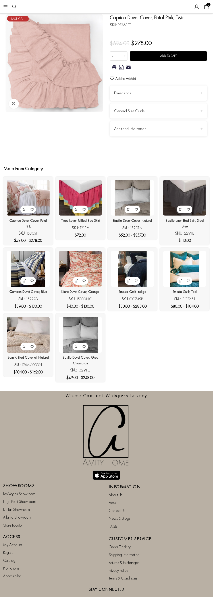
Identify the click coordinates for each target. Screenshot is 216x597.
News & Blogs (119, 505)
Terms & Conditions (123, 565)
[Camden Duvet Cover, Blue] (26, 269)
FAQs (113, 513)
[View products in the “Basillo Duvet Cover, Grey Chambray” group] (76, 352)
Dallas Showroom (16, 496)
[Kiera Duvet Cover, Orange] (80, 269)
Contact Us (117, 497)
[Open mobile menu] (5, 6)
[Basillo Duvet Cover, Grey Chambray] (80, 341)
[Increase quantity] (124, 56)
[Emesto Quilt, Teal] (186, 269)
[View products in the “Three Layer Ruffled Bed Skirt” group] (76, 207)
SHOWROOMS (19, 473)
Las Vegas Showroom (19, 480)
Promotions (11, 555)
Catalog (9, 547)
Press (112, 489)
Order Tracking (120, 534)
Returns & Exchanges (124, 549)
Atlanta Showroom (17, 504)
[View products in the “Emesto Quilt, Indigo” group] (129, 280)
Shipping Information (124, 541)
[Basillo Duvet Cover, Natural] (133, 196)
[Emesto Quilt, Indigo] (133, 269)
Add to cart (168, 56)
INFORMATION (125, 474)
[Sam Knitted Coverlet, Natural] (26, 341)
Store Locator (13, 512)
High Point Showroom (19, 488)
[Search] (14, 6)
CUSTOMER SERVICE (130, 526)
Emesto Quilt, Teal (186, 290)
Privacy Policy (118, 557)
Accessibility (12, 563)
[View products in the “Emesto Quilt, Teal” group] (182, 280)
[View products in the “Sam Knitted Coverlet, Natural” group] (23, 352)
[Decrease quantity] (112, 56)
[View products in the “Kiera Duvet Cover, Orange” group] (76, 280)
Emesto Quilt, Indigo (133, 290)
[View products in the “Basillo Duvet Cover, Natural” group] (129, 207)
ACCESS (11, 524)
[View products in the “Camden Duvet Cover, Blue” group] (23, 280)
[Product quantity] (118, 56)
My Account (12, 531)
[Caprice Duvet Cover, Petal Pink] (26, 196)
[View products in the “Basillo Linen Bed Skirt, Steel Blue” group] (182, 207)
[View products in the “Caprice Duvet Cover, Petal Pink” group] (23, 207)
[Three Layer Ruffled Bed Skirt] (80, 196)
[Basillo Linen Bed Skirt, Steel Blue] (186, 196)
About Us (115, 481)
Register (9, 539)
